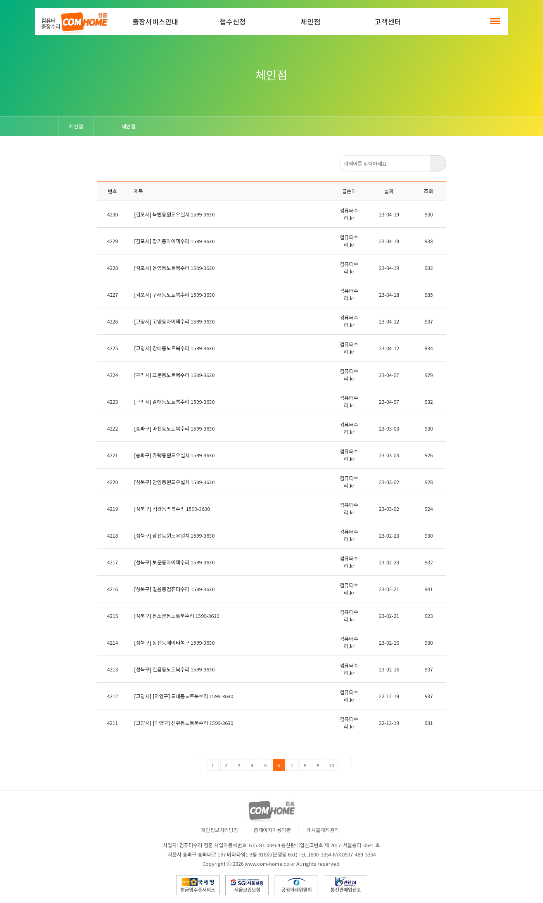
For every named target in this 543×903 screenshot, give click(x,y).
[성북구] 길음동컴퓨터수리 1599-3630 (174, 589)
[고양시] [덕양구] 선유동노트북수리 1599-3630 (183, 723)
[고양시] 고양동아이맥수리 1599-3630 (174, 321)
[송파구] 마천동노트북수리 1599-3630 (174, 428)
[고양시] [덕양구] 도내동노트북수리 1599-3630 (183, 696)
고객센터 (388, 21)
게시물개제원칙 (322, 830)
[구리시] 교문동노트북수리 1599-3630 (174, 375)
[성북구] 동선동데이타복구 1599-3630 (174, 642)
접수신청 (233, 21)
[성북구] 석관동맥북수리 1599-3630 (172, 508)
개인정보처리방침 (219, 830)
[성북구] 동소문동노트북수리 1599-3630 (176, 615)
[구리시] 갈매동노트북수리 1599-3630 (174, 401)
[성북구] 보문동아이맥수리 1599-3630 (174, 562)
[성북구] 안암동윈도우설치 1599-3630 (174, 482)
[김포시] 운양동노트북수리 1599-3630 (174, 268)
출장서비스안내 (155, 21)
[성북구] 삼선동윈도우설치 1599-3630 (174, 535)
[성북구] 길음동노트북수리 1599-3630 (174, 669)
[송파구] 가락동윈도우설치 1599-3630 (174, 455)
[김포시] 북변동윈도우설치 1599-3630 (174, 214)
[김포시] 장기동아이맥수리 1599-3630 (174, 241)
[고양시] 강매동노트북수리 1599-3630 (174, 348)
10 (331, 765)
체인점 (310, 21)
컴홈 (74, 21)
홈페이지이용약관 (272, 830)
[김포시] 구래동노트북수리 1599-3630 (174, 294)
